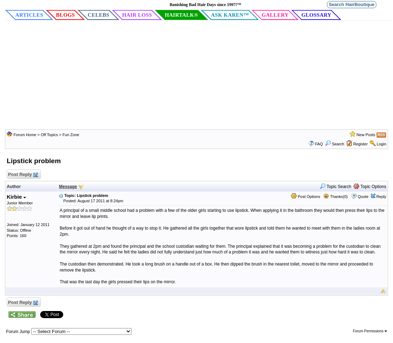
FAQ (319, 144)
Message (68, 186)
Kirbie (16, 197)
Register (360, 144)
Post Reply (23, 175)
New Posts (365, 135)
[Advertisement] (196, 76)
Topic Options (370, 186)
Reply (381, 196)
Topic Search (335, 186)
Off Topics (49, 135)
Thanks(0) (335, 196)
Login (381, 144)
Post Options (305, 196)
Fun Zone (71, 135)
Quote (363, 196)
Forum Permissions (370, 331)
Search (334, 144)
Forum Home (25, 135)
